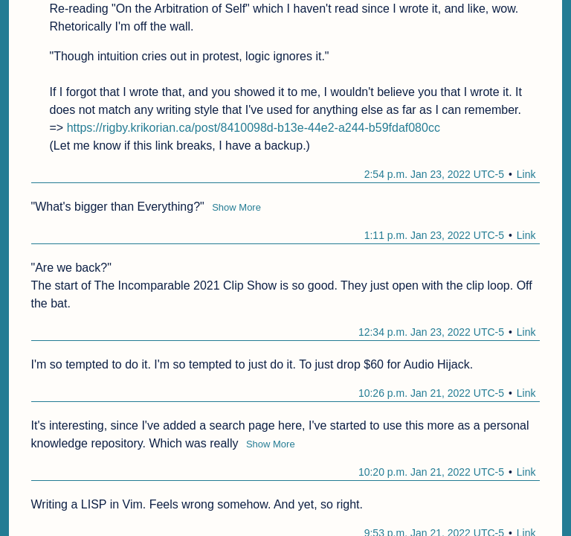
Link (526, 174)
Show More (236, 207)
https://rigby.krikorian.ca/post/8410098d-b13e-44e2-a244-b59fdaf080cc (253, 127)
